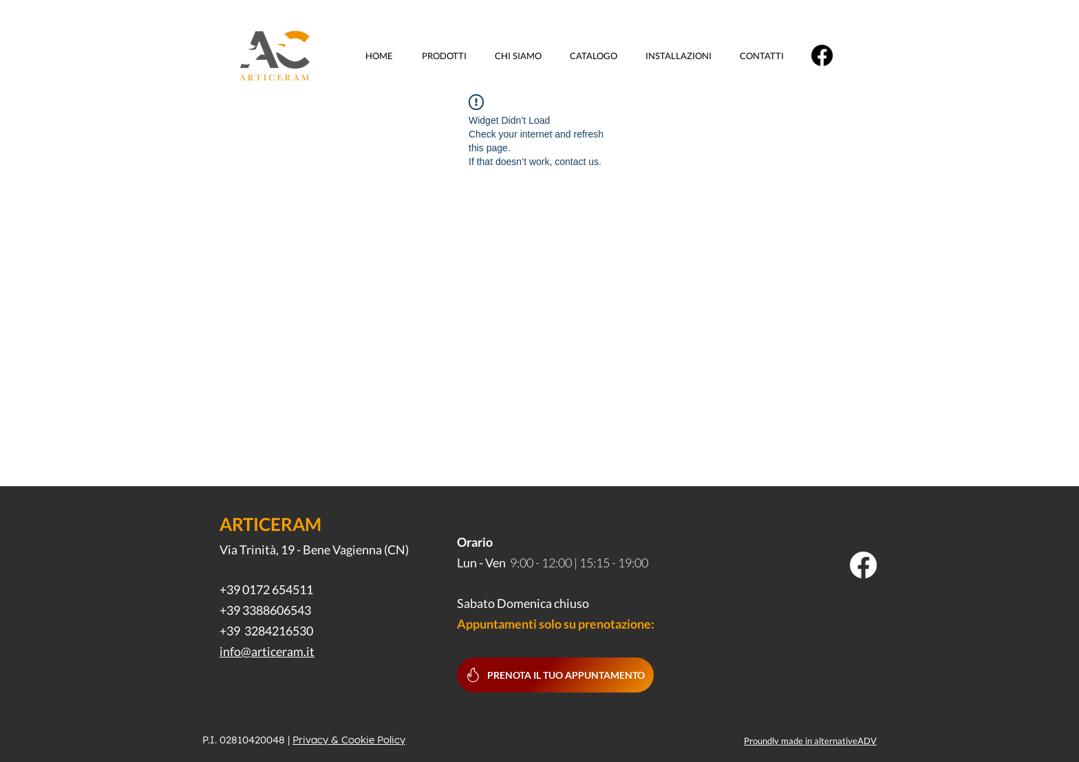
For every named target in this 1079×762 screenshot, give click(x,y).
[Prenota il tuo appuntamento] (555, 675)
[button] (448, 56)
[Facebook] (822, 55)
